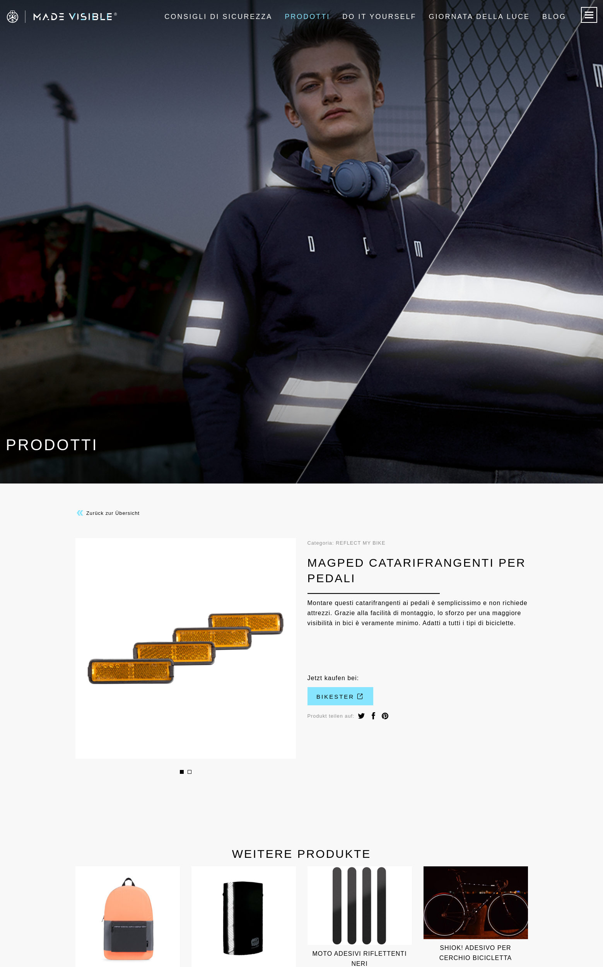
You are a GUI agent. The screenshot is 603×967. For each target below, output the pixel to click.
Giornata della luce (479, 17)
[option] (185, 648)
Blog (554, 17)
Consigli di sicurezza (218, 17)
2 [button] (189, 772)
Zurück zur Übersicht (107, 513)
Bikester (340, 696)
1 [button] (182, 772)
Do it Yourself (379, 17)
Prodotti (307, 17)
